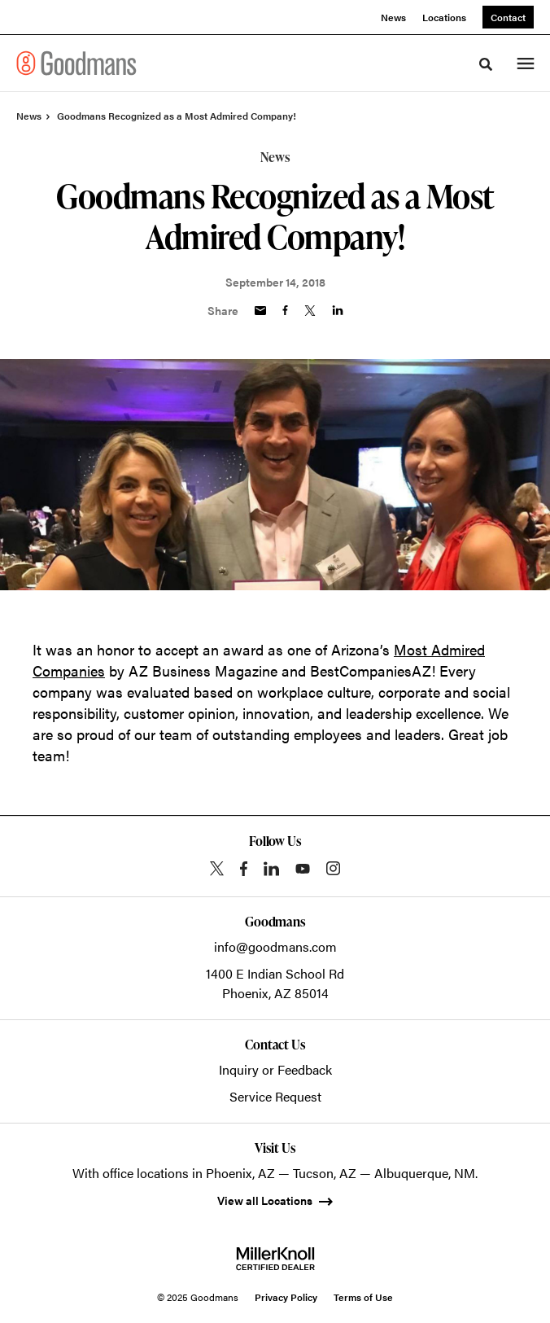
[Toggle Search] (485, 64)
